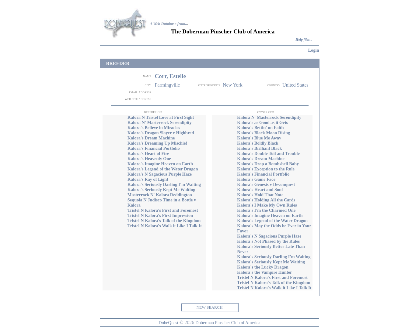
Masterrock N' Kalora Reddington (159, 194)
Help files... (303, 40)
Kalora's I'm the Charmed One (266, 210)
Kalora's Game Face (256, 179)
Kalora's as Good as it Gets (262, 122)
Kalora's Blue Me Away (259, 137)
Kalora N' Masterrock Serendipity (159, 122)
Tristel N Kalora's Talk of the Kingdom (164, 220)
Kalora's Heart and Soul (260, 189)
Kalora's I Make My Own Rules (267, 205)
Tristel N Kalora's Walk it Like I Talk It (164, 225)
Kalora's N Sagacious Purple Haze (159, 174)
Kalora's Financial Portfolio (153, 148)
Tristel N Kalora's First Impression (160, 215)
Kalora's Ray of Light (147, 179)
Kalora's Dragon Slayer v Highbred (160, 132)
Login (313, 50)
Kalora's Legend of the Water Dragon (162, 168)
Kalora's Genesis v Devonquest (266, 184)
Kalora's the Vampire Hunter (264, 272)
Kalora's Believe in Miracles (153, 127)
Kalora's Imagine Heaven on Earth (160, 163)
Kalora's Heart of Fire (148, 153)
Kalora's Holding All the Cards (266, 199)
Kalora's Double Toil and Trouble (268, 153)
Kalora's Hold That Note (260, 194)
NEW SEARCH (209, 307)
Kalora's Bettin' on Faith (260, 127)
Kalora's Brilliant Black (259, 148)
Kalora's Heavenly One (149, 158)
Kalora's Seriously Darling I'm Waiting (164, 184)
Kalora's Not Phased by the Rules (268, 241)
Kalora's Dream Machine (151, 137)
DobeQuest (168, 322)
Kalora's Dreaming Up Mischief (157, 143)
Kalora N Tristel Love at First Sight (160, 117)
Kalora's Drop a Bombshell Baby (268, 163)
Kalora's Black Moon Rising (263, 132)
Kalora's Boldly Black (257, 143)
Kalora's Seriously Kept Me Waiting (161, 189)
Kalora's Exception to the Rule (266, 168)
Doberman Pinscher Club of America (227, 322)
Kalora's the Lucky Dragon (262, 267)
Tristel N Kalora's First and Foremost (162, 210)
